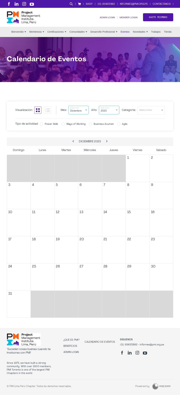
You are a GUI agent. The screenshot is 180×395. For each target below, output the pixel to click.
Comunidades (78, 34)
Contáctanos (162, 4)
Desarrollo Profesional (103, 34)
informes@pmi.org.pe (134, 4)
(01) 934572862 (106, 4)
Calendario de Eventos (100, 342)
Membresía (36, 34)
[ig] (24, 4)
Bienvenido (18, 34)
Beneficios (70, 346)
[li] (16, 4)
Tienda (168, 34)
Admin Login (106, 18)
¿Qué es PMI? (71, 340)
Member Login (128, 18)
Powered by (142, 386)
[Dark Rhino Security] (161, 386)
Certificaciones (57, 34)
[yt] (32, 4)
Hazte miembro (158, 18)
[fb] (9, 4)
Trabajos (156, 34)
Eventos (125, 34)
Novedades (140, 34)
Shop (89, 4)
